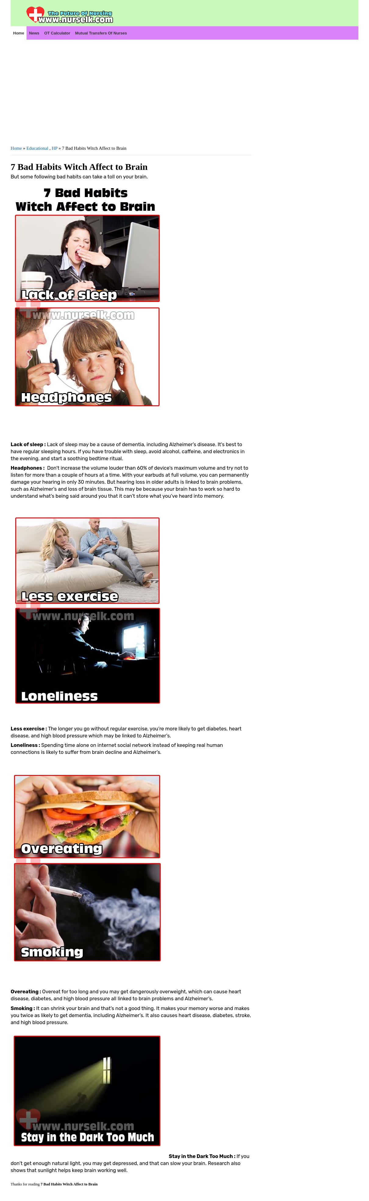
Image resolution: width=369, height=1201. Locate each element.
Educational (37, 148)
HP (55, 148)
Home (18, 33)
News (34, 33)
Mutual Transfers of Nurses (101, 33)
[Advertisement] (131, 91)
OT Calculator (57, 33)
